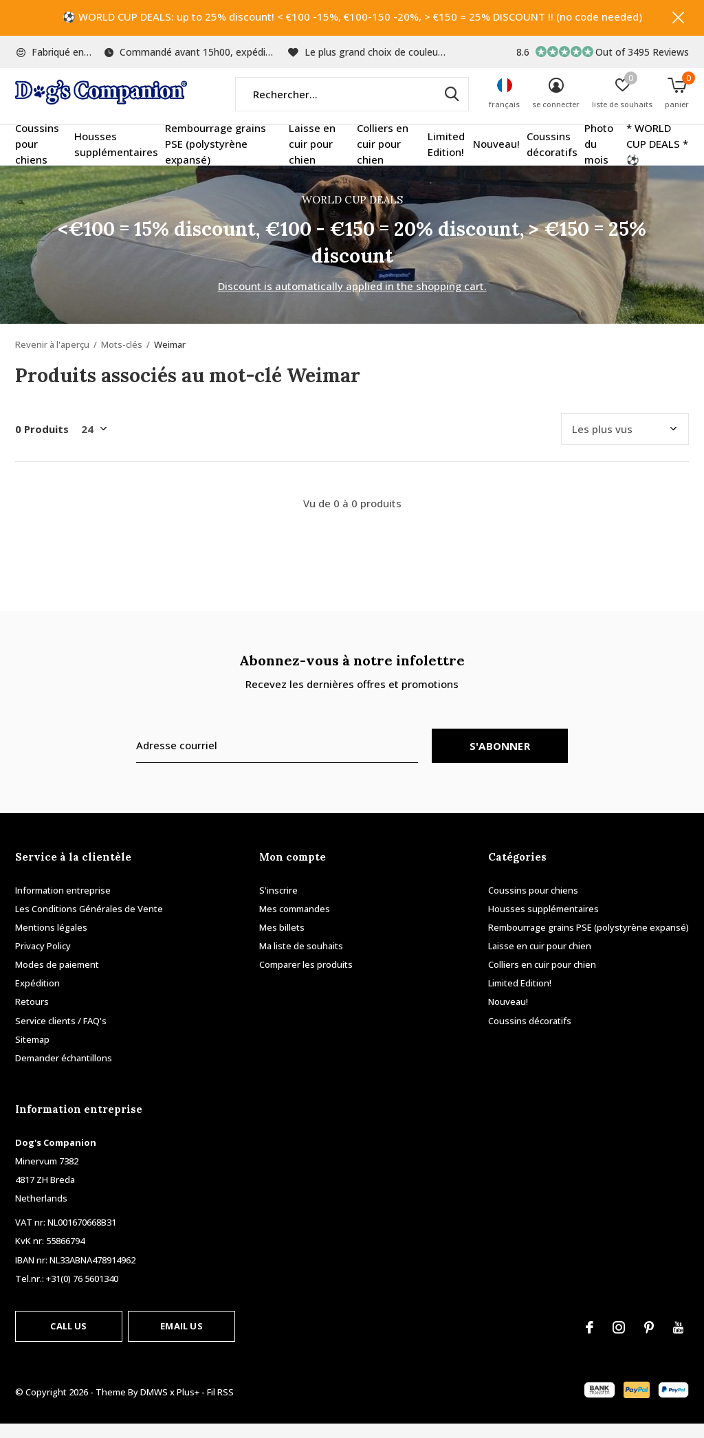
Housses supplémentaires (116, 158)
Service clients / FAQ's (61, 1034)
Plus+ (188, 1406)
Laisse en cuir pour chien (312, 158)
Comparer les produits (306, 978)
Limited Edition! (446, 158)
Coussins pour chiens (37, 158)
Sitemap (32, 1053)
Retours (32, 1016)
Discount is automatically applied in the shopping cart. (352, 300)
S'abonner (500, 759)
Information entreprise (63, 904)
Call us (68, 1340)
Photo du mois (598, 158)
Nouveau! (496, 158)
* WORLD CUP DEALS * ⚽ (657, 158)
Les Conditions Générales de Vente (89, 922)
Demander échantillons (63, 1071)
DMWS (154, 1406)
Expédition (37, 997)
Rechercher (449, 108)
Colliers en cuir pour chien (382, 158)
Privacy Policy (43, 959)
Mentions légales (51, 941)
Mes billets (282, 941)
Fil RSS (220, 1406)
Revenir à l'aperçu (52, 358)
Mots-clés (121, 358)
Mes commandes (294, 922)
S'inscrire (278, 904)
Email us (181, 1340)
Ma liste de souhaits (301, 959)
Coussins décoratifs (552, 158)
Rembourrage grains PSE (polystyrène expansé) (215, 158)
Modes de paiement (57, 978)
